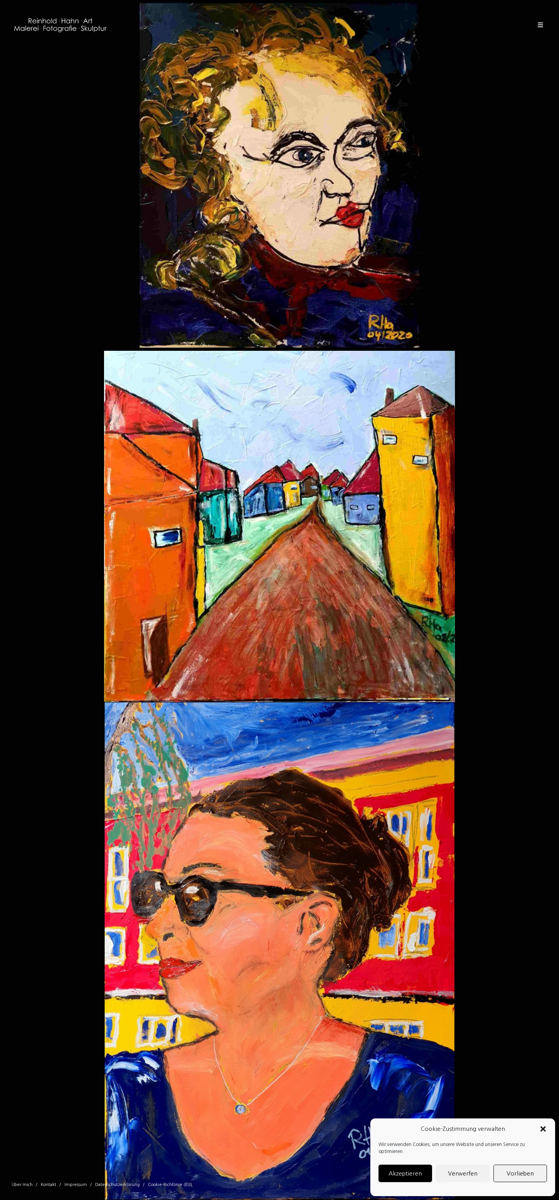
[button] (543, 1129)
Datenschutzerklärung (117, 1185)
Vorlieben (520, 1173)
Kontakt (48, 1185)
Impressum (75, 1185)
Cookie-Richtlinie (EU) (170, 1185)
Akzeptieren (405, 1173)
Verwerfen (462, 1173)
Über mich (22, 1185)
